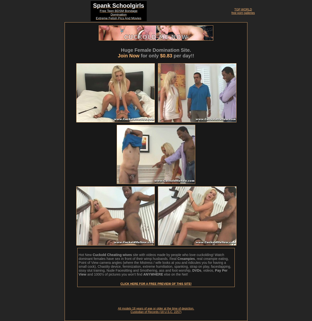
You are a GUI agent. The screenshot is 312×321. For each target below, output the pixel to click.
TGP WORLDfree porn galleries (243, 11)
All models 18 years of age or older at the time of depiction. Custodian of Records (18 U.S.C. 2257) (156, 310)
